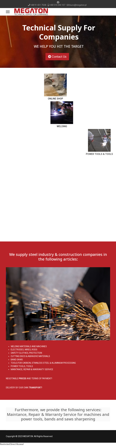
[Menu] (8, 12)
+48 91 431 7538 (38, 5)
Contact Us (59, 56)
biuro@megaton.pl (78, 5)
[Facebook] (58, 2)
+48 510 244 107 (57, 5)
